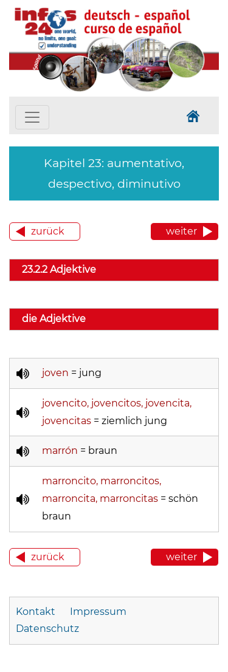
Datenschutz (47, 628)
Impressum (98, 611)
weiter (181, 231)
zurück (47, 231)
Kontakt (37, 611)
